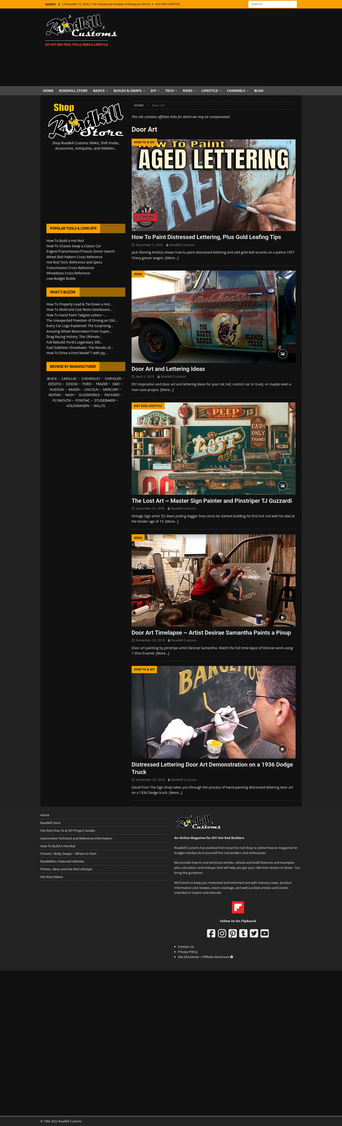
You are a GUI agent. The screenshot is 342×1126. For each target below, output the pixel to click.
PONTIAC (82, 400)
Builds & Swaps (128, 90)
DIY (153, 90)
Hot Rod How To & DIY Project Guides (67, 830)
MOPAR (54, 394)
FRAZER (102, 384)
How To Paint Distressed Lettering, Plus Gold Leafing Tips (206, 237)
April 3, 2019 (145, 376)
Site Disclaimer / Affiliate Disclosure (205, 957)
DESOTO (54, 384)
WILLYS (99, 405)
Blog (259, 90)
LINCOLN (91, 389)
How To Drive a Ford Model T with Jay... (77, 353)
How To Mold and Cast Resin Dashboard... (79, 309)
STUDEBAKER (104, 400)
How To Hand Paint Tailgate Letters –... (76, 315)
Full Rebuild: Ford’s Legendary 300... (74, 342)
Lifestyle (209, 90)
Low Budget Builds (60, 278)
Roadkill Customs (182, 245)
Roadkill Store (73, 90)
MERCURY (111, 389)
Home (48, 90)
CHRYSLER (113, 378)
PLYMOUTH (62, 400)
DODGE (72, 384)
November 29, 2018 (150, 640)
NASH (69, 394)
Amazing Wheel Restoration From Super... (79, 331)
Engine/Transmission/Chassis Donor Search (80, 251)
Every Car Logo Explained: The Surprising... (79, 325)
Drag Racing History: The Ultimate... (74, 336)
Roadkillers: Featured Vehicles (62, 861)
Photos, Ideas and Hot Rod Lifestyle (66, 869)
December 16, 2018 (150, 508)
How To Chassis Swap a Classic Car (73, 246)
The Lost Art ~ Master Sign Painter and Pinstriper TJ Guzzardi (212, 500)
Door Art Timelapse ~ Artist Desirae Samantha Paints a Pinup (211, 632)
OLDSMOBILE (89, 394)
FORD (86, 384)
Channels (236, 90)
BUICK (52, 378)
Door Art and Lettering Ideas (168, 369)
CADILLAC (69, 378)
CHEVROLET (91, 378)
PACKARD (111, 394)
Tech (169, 90)
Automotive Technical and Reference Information (76, 838)
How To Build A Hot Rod (57, 846)
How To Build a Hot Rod (65, 240)
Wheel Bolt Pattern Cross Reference (74, 257)
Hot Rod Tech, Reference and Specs (74, 262)
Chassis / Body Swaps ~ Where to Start (68, 853)
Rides (188, 90)
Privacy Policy (188, 952)
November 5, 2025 (149, 245)
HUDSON (56, 389)
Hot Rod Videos (51, 877)
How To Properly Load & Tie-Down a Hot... (79, 304)
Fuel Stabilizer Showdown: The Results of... (79, 347)
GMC (116, 384)
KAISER (73, 389)
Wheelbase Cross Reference (68, 273)
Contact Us (186, 946)
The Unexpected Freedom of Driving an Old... (81, 320)
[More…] (171, 258)
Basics (99, 90)
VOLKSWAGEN (78, 405)
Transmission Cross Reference (70, 267)
